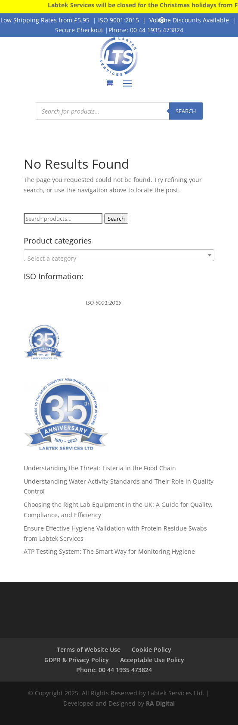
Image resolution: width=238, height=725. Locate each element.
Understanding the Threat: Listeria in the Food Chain (100, 468)
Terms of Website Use (89, 649)
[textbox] (118, 259)
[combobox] (119, 255)
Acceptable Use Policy (152, 660)
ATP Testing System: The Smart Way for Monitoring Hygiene (109, 551)
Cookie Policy (151, 649)
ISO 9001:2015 (118, 20)
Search (116, 218)
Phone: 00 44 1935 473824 (145, 30)
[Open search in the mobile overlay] (119, 111)
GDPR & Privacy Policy (76, 660)
